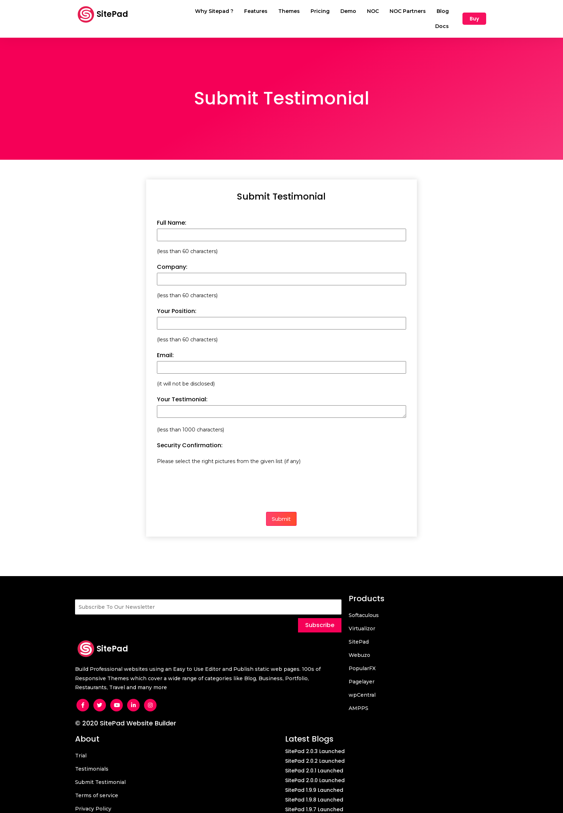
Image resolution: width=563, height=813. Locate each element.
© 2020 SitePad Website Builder (125, 714)
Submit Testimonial (281, 188)
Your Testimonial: (182, 391)
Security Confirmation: (190, 436)
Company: (172, 258)
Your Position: (176, 302)
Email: (165, 346)
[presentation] (211, 476)
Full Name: (171, 214)
